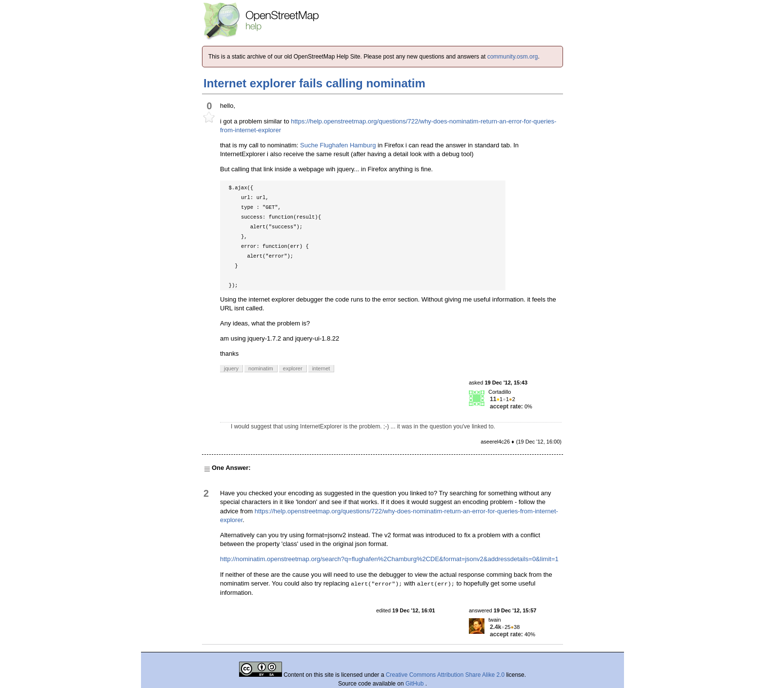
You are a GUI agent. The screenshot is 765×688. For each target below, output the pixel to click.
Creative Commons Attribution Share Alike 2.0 (445, 674)
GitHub (415, 683)
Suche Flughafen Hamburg (338, 145)
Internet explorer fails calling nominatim (314, 83)
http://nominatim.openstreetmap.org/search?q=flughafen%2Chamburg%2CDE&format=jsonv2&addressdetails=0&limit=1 (389, 559)
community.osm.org (512, 56)
